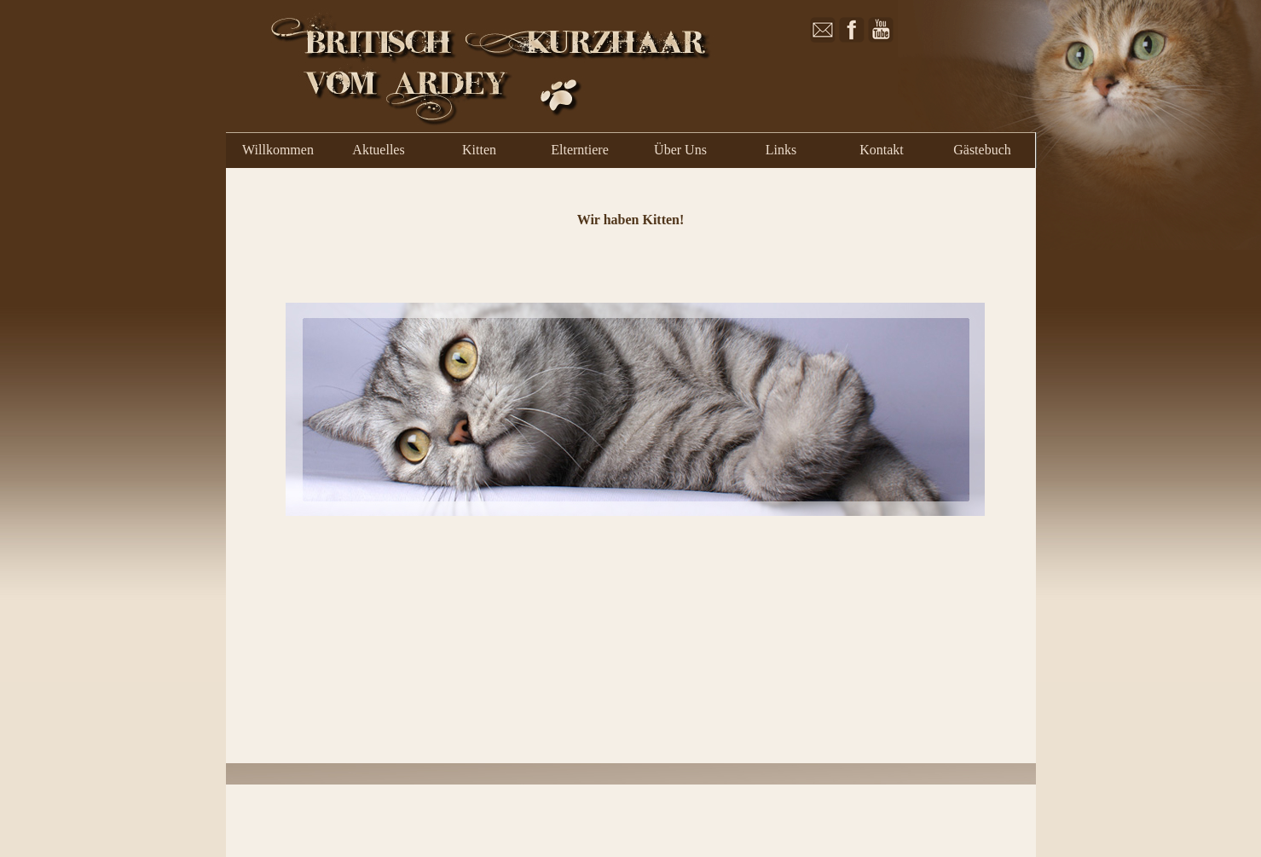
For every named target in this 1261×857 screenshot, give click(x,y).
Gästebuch (982, 149)
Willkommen (278, 149)
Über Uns (680, 149)
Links (781, 149)
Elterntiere (580, 149)
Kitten (479, 149)
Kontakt (881, 149)
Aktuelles (378, 149)
